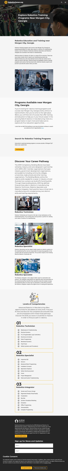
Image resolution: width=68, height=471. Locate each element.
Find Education (19, 149)
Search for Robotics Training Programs (33, 139)
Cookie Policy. (47, 462)
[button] (61, 2)
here (42, 128)
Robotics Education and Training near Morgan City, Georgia (32, 42)
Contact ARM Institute (21, 436)
